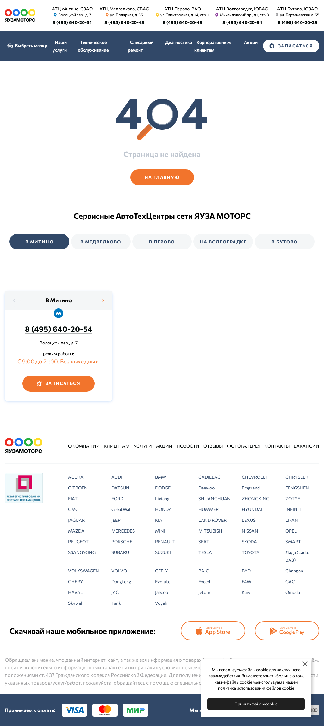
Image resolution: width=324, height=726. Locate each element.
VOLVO (119, 570)
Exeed (204, 581)
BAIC (203, 570)
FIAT (73, 498)
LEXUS (249, 520)
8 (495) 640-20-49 (182, 22)
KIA (158, 520)
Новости (188, 446)
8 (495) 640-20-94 (242, 22)
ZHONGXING (255, 498)
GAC (290, 581)
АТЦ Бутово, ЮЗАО (297, 8)
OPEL (291, 530)
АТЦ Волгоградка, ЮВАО (242, 8)
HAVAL (75, 592)
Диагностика (178, 42)
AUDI (116, 477)
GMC (73, 509)
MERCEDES (123, 530)
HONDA (163, 509)
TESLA (205, 552)
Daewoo (206, 487)
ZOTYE (292, 498)
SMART (293, 541)
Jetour (204, 592)
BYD (246, 570)
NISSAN (250, 530)
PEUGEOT (78, 541)
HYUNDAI (252, 509)
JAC (115, 592)
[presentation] (14, 300)
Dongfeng (121, 581)
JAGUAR (76, 520)
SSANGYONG (82, 552)
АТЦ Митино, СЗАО (72, 8)
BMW (160, 477)
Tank (116, 603)
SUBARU (120, 552)
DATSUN (120, 487)
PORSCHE (121, 541)
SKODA (249, 541)
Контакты (277, 446)
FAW (246, 581)
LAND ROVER (212, 520)
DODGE (163, 487)
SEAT (203, 541)
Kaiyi (247, 592)
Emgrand (251, 487)
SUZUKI (163, 552)
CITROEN (78, 487)
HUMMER (208, 509)
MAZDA (76, 530)
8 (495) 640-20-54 (72, 22)
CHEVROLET (255, 477)
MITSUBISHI (211, 530)
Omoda (292, 592)
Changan (294, 570)
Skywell (76, 603)
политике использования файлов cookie (256, 688)
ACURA (76, 477)
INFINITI (294, 509)
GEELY (161, 570)
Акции (251, 42)
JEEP (116, 520)
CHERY (75, 581)
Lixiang (162, 498)
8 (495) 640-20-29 (297, 22)
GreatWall (121, 509)
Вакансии (306, 446)
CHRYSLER (296, 477)
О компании (84, 446)
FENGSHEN (297, 487)
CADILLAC (209, 477)
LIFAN (291, 520)
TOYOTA (250, 552)
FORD (117, 498)
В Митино (58, 300)
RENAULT (165, 541)
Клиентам (116, 446)
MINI (160, 530)
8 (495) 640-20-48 (124, 22)
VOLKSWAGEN (83, 570)
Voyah (161, 603)
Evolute (162, 581)
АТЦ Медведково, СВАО (124, 8)
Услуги (143, 446)
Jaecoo (161, 592)
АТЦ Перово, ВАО (182, 8)
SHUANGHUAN (214, 498)
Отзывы (213, 446)
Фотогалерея (243, 446)
